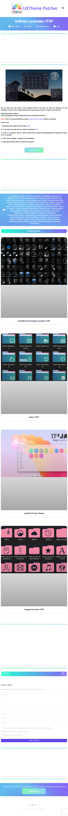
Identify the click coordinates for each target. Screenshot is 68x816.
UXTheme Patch (33, 209)
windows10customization (16, 215)
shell (25, 202)
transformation (40, 204)
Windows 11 (35, 213)
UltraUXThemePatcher (50, 206)
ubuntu (47, 204)
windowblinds (18, 213)
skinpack (42, 202)
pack (29, 200)
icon (16, 198)
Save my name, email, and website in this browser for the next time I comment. (28, 728)
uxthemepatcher (57, 209)
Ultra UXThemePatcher (19, 206)
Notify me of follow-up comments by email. (16, 731)
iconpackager (29, 198)
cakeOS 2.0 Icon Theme (34, 513)
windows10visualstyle (17, 217)
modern (8, 200)
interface (48, 198)
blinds (27, 196)
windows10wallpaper (32, 217)
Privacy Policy (41, 809)
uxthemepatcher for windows (19, 211)
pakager (34, 200)
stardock (52, 202)
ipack (56, 198)
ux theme (12, 209)
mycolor (15, 200)
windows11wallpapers (45, 221)
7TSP (58, 26)
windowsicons (34, 223)
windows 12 (43, 213)
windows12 (57, 221)
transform (30, 204)
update (61, 206)
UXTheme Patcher (45, 209)
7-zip (28, 126)
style (57, 202)
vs (51, 211)
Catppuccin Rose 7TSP (34, 609)
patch (39, 200)
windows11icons (28, 219)
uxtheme (24, 209)
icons (36, 198)
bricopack (37, 196)
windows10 (51, 213)
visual (32, 211)
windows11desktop (16, 219)
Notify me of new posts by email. (13, 735)
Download (34, 150)
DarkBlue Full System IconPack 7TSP (34, 321)
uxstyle (18, 209)
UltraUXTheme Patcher (35, 206)
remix (56, 200)
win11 (57, 211)
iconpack (21, 198)
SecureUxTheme (18, 202)
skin (36, 202)
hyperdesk (10, 198)
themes (24, 204)
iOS (52, 198)
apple (22, 196)
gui (60, 196)
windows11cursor (53, 217)
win (53, 211)
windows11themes (53, 219)
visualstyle (46, 211)
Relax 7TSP (34, 417)
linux (60, 198)
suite (61, 202)
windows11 (43, 217)
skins (47, 202)
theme (10, 204)
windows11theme (40, 219)
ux (7, 209)
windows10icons (30, 215)
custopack (54, 196)
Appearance (16, 196)
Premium (51, 200)
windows (27, 213)
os (26, 200)
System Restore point (36, 119)
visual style (38, 211)
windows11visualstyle (15, 221)
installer (41, 198)
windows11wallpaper (30, 221)
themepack (17, 204)
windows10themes (55, 215)
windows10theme (42, 215)
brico (31, 196)
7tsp (8, 133)
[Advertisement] (34, 49)
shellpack (31, 202)
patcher (44, 200)
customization (45, 196)
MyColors (21, 200)
